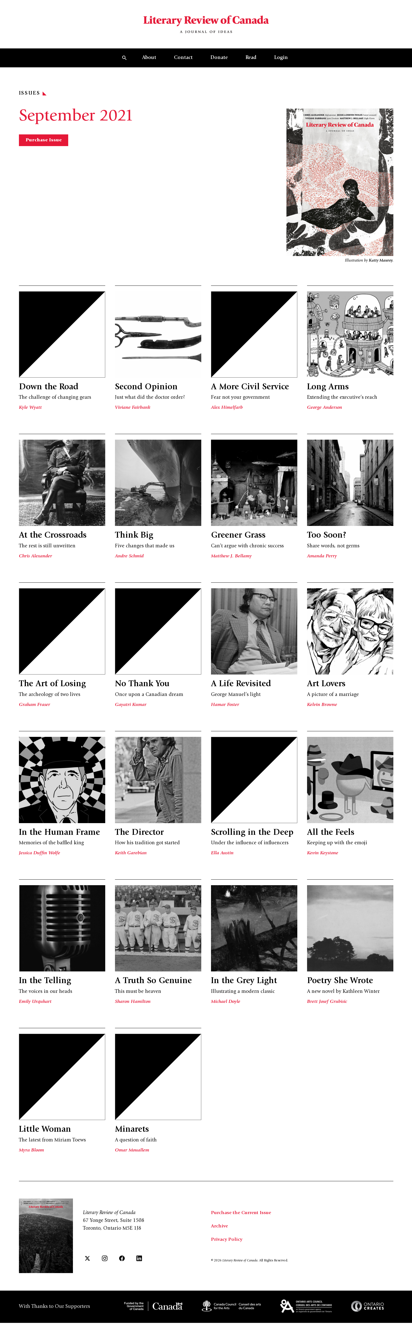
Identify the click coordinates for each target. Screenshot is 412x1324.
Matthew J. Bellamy (231, 559)
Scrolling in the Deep (253, 835)
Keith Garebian (131, 855)
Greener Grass (239, 538)
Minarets (132, 1132)
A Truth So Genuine (155, 984)
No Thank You (144, 687)
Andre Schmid (129, 559)
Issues (32, 96)
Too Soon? (328, 538)
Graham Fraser (35, 707)
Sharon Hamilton (133, 1004)
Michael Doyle (226, 1004)
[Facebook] (121, 1260)
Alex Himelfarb (227, 410)
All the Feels (331, 835)
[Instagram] (104, 1260)
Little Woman (46, 1132)
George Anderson (325, 410)
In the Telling (45, 984)
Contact (183, 60)
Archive (219, 1228)
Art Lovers (327, 687)
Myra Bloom (32, 1152)
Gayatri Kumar (131, 707)
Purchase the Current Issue (242, 1215)
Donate (219, 60)
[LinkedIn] (139, 1260)
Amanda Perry (322, 559)
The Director (140, 835)
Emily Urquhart (35, 1004)
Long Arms (328, 390)
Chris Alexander (35, 559)
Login (281, 60)
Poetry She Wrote (341, 984)
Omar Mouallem (132, 1152)
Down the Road (50, 390)
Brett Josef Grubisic (327, 1004)
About (149, 60)
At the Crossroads (54, 538)
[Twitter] (87, 1260)
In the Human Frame (61, 835)
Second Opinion (148, 390)
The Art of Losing (53, 687)
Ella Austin (222, 855)
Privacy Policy (227, 1242)
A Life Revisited (241, 687)
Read (251, 60)
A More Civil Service (251, 390)
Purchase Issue (44, 143)
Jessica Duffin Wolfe (40, 855)
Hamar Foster (225, 707)
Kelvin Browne (322, 707)
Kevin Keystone (323, 855)
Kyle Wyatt (30, 410)
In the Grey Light (245, 984)
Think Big (134, 538)
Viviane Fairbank (133, 410)
